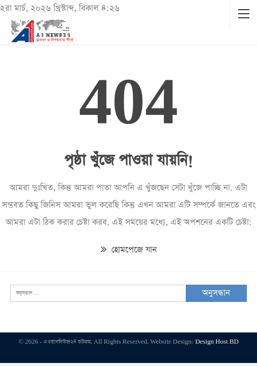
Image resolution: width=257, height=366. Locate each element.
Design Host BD (216, 342)
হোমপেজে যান (129, 250)
